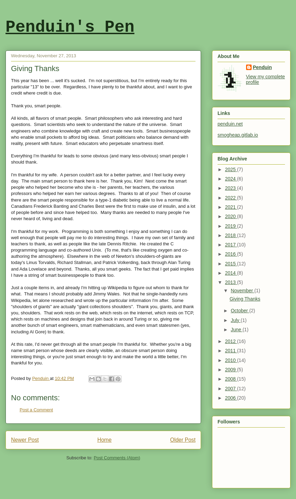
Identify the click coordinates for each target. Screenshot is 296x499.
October (240, 310)
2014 (231, 273)
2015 (231, 263)
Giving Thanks (245, 299)
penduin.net (230, 124)
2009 (231, 369)
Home (104, 440)
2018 (231, 235)
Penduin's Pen (70, 27)
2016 (231, 254)
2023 (231, 188)
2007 (231, 388)
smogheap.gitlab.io (238, 135)
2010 (231, 360)
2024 (231, 179)
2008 (231, 379)
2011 (231, 350)
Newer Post (25, 440)
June (236, 329)
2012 (231, 341)
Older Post (182, 440)
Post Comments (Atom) (117, 457)
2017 (231, 244)
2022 (231, 197)
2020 (231, 216)
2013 (231, 282)
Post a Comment (36, 409)
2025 (231, 169)
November (242, 290)
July (236, 320)
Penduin (262, 67)
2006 (231, 398)
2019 (231, 226)
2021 (231, 207)
